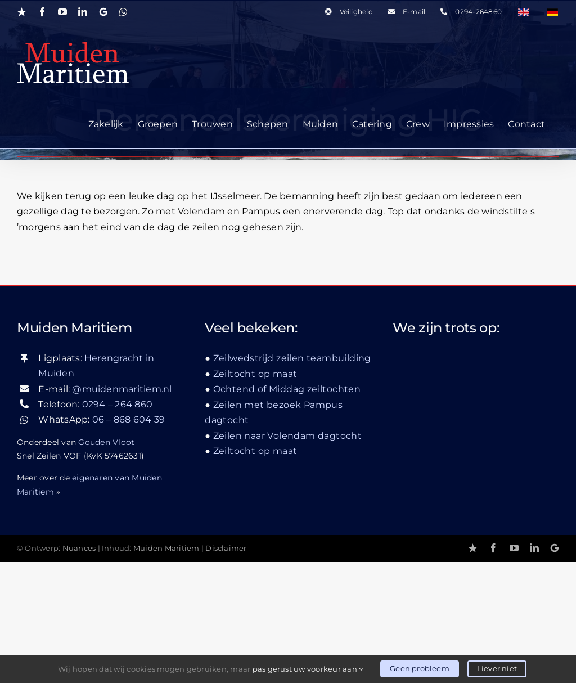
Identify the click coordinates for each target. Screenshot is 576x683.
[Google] (554, 547)
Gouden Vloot (106, 442)
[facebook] (493, 547)
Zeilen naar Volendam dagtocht (287, 435)
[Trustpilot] (473, 547)
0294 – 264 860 (117, 404)
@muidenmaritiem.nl (122, 389)
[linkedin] (534, 547)
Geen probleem (419, 668)
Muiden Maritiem (166, 548)
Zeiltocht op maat (255, 374)
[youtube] (514, 547)
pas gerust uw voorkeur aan (308, 668)
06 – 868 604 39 (128, 419)
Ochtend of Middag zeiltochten (287, 389)
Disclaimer (225, 548)
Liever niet (497, 668)
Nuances (79, 548)
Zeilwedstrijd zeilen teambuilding (292, 358)
